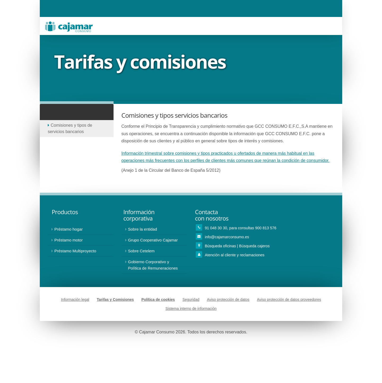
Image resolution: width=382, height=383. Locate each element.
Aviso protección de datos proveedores (289, 299)
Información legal (75, 299)
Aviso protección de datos (228, 299)
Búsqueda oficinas (221, 246)
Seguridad (191, 299)
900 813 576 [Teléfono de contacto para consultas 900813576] (265, 228)
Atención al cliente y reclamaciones (234, 255)
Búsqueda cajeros (254, 246)
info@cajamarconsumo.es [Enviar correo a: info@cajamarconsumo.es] (227, 237)
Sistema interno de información (191, 308)
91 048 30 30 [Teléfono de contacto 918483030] (216, 228)
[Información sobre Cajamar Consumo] (154, 229)
